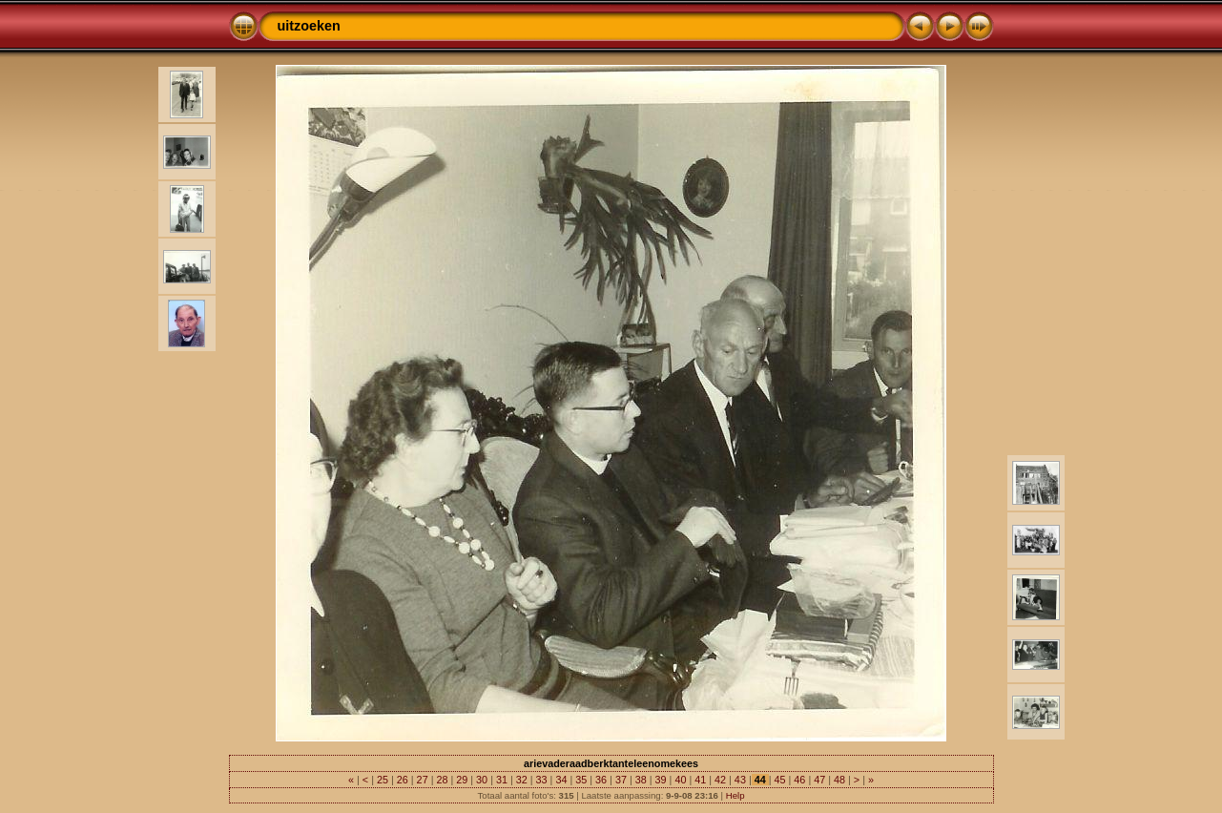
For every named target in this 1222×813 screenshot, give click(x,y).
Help (735, 795)
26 (402, 779)
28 (441, 779)
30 (481, 779)
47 (819, 779)
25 (382, 779)
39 (661, 779)
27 (422, 779)
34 (561, 779)
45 (780, 779)
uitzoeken (309, 25)
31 (501, 779)
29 (461, 779)
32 (521, 779)
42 (720, 779)
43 (740, 779)
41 (700, 779)
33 (541, 779)
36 (601, 779)
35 (581, 779)
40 (680, 779)
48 (839, 779)
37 (621, 779)
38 (641, 779)
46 (799, 779)
